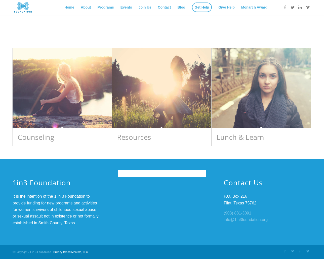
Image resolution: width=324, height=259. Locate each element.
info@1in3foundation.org (246, 220)
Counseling (36, 137)
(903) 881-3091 (237, 213)
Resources (134, 137)
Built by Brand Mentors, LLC (70, 251)
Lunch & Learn (240, 137)
